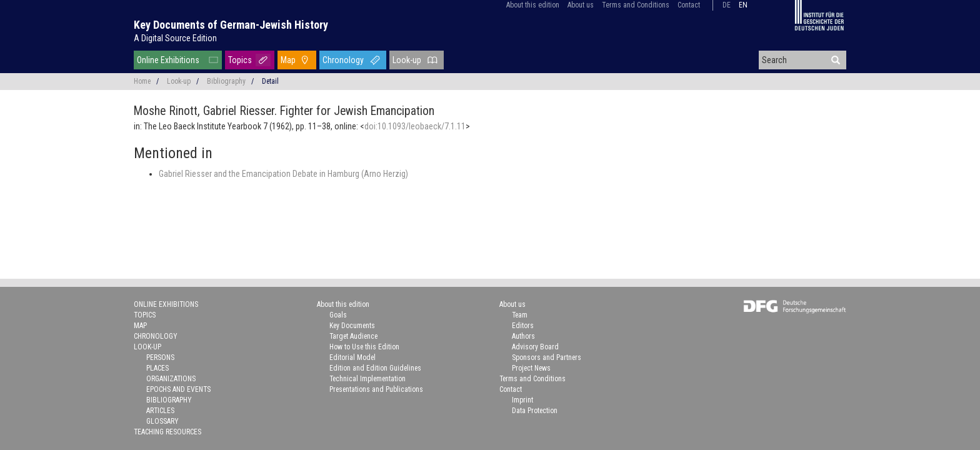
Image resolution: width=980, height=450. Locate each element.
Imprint (522, 400)
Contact (689, 5)
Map (288, 60)
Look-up (406, 60)
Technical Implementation (367, 378)
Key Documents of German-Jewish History (231, 24)
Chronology (343, 60)
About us (581, 5)
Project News (531, 368)
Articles (160, 410)
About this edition (532, 5)
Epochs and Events (178, 389)
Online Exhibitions (168, 60)
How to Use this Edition (364, 346)
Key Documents (352, 325)
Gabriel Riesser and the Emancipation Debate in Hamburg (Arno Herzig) (283, 174)
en (743, 5)
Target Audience (353, 336)
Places (157, 368)
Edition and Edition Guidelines (375, 368)
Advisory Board (535, 346)
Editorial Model (352, 357)
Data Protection (535, 410)
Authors (523, 336)
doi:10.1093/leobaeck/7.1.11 (415, 126)
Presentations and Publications (376, 389)
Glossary (162, 421)
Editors (523, 325)
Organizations (171, 378)
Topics (240, 60)
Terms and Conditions (635, 5)
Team (520, 315)
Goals (338, 315)
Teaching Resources (167, 432)
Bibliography (226, 81)
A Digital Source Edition (175, 38)
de (726, 5)
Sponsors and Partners (546, 357)
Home (142, 81)
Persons (160, 357)
